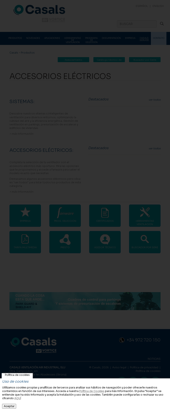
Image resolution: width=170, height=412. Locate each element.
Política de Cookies (91, 391)
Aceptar (9, 406)
